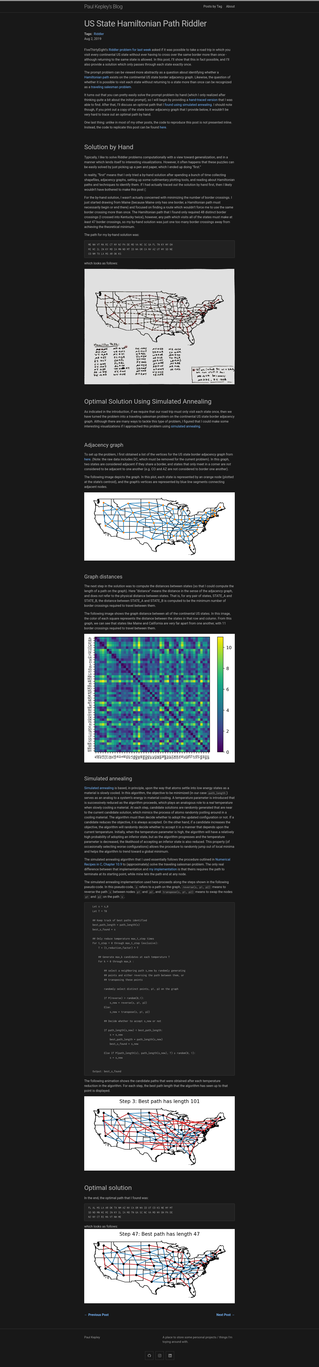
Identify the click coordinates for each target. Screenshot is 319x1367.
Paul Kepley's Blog (103, 6)
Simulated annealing (99, 788)
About (230, 6)
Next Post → (225, 1315)
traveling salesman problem (111, 87)
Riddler (99, 34)
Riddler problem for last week (130, 50)
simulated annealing (185, 426)
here (163, 127)
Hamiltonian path (96, 77)
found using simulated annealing (188, 105)
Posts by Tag (212, 6)
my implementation (163, 869)
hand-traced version (203, 100)
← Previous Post (96, 1315)
